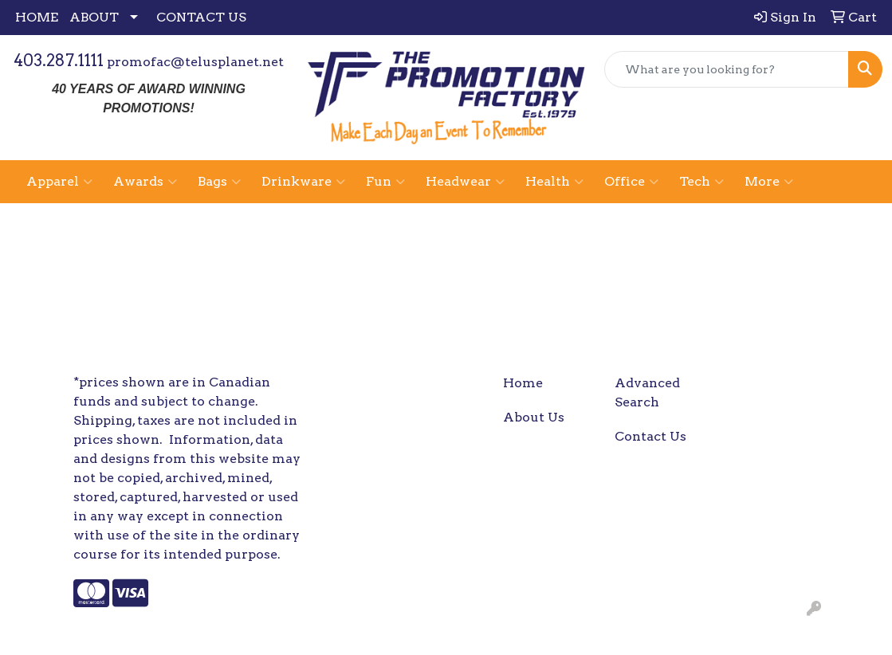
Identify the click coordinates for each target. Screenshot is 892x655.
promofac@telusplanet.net (195, 61)
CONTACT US (201, 17)
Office (631, 181)
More (769, 181)
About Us (533, 417)
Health (554, 181)
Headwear (465, 181)
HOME (36, 17)
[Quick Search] (726, 69)
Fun (385, 181)
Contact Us (650, 436)
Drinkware (303, 181)
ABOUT (94, 17)
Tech (701, 181)
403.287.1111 (59, 60)
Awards (145, 181)
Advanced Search (647, 392)
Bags (219, 181)
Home (523, 382)
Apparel (59, 181)
